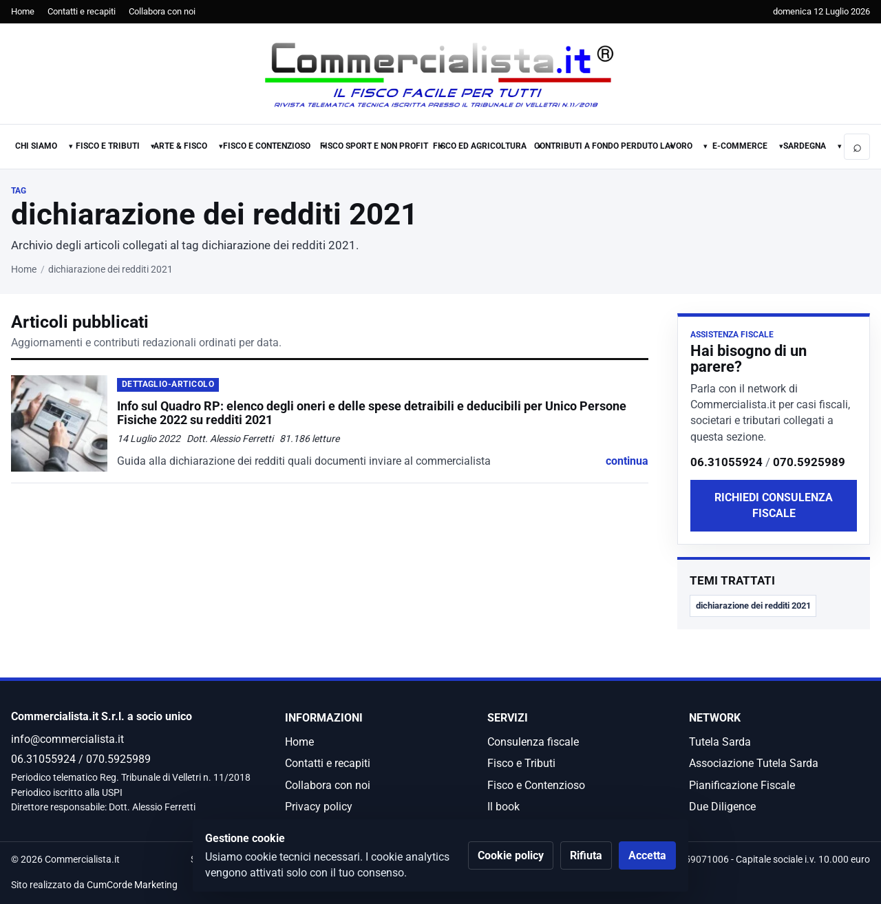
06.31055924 (726, 462)
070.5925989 (809, 462)
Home (22, 11)
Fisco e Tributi (108, 146)
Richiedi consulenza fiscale (773, 505)
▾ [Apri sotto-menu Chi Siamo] (71, 146)
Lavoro (676, 146)
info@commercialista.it (67, 739)
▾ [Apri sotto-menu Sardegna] (840, 146)
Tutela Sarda (720, 741)
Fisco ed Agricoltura (480, 146)
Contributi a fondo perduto (596, 146)
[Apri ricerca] (857, 147)
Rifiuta (586, 855)
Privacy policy (318, 806)
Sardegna (804, 146)
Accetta (647, 855)
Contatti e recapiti (81, 11)
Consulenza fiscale (533, 741)
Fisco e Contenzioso (266, 146)
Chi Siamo (36, 146)
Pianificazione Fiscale (742, 785)
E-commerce (739, 146)
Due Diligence (722, 806)
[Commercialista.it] (440, 75)
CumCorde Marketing (132, 885)
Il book (503, 806)
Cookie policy (511, 855)
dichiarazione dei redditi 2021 (753, 605)
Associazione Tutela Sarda (753, 763)
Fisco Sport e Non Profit (374, 146)
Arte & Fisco (180, 146)
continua (627, 460)
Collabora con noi (162, 11)
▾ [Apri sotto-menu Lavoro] (705, 146)
